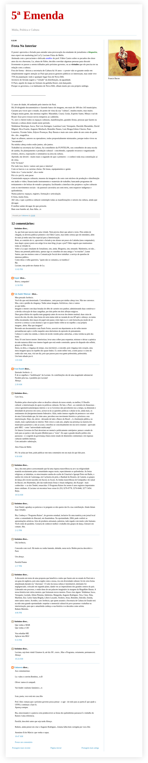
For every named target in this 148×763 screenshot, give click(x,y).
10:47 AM (19, 736)
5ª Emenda (37, 15)
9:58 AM (18, 456)
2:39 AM (18, 384)
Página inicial (56, 748)
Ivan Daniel (19, 369)
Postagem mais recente (21, 748)
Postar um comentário (23, 742)
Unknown (18, 667)
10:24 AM (19, 659)
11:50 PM (19, 285)
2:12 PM (18, 530)
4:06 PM (18, 613)
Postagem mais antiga (90, 748)
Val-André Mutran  (22, 294)
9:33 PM (18, 640)
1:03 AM (18, 360)
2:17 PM (18, 566)
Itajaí (17, 278)
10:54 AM (19, 495)
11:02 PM (19, 269)
